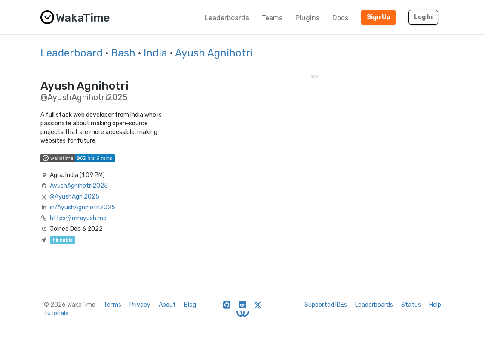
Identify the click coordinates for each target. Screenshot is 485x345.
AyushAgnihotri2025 (79, 186)
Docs (340, 18)
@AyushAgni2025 (74, 196)
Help (435, 304)
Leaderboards (227, 18)
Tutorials (56, 313)
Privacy (139, 304)
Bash (123, 53)
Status (411, 304)
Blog (190, 304)
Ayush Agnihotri (214, 53)
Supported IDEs (325, 304)
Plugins (307, 18)
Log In (423, 17)
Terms (112, 304)
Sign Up (378, 17)
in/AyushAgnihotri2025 (82, 207)
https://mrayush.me (78, 218)
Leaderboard (71, 53)
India (155, 53)
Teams (272, 18)
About (167, 304)
